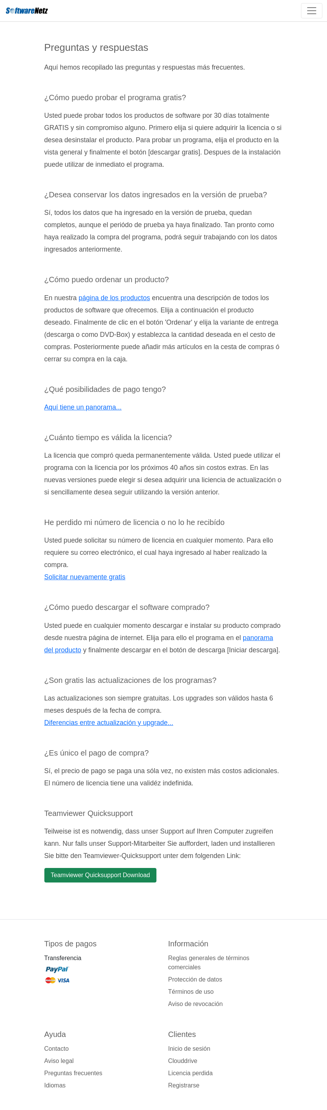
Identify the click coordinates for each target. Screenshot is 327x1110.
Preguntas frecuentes (73, 1073)
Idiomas (55, 1085)
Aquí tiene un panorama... (83, 407)
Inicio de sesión (189, 1048)
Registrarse (184, 1085)
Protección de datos (195, 979)
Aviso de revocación (195, 1004)
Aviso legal (59, 1061)
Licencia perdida (190, 1073)
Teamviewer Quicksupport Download (100, 875)
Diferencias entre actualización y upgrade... (108, 722)
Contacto (56, 1048)
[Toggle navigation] (311, 10)
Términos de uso (191, 991)
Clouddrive (182, 1061)
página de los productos (114, 298)
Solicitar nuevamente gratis (84, 577)
